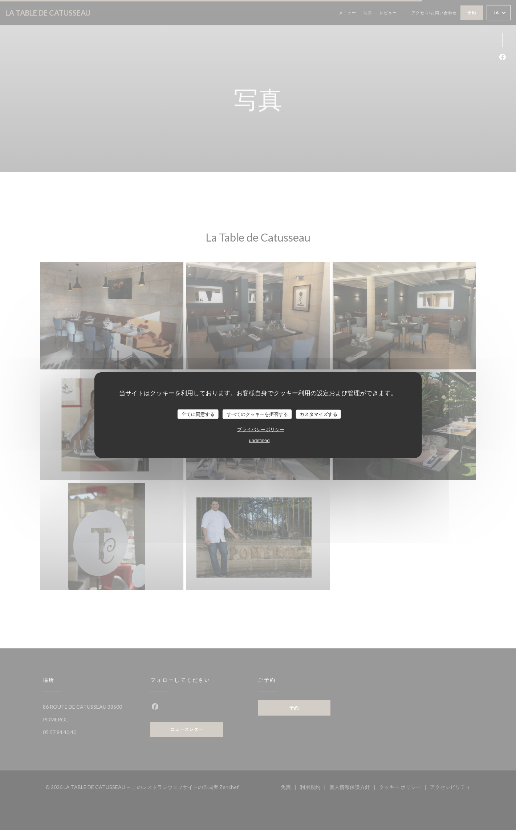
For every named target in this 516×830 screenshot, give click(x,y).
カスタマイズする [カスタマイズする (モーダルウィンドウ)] (318, 414)
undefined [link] (259, 440)
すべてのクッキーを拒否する (257, 414)
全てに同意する (198, 414)
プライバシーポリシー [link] (260, 429)
